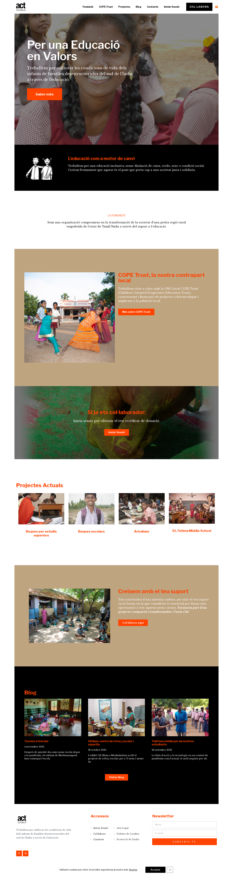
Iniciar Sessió (171, 6)
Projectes (124, 6)
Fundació (88, 6)
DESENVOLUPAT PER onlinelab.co (194, 870)
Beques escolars (91, 531)
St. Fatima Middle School (191, 531)
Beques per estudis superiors (41, 533)
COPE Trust (106, 6)
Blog (138, 6)
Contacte (152, 6)
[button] (199, 7)
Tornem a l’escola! (36, 741)
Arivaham (141, 531)
